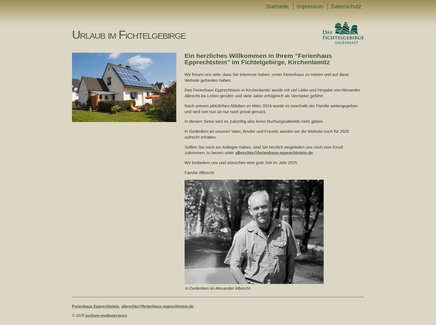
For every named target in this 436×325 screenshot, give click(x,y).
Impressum (310, 6)
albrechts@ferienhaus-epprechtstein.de (274, 153)
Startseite (277, 6)
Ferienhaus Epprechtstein (95, 306)
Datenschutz (346, 6)
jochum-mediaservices (106, 315)
